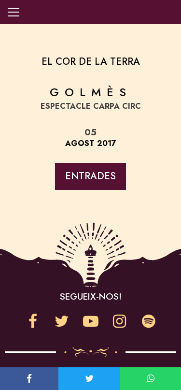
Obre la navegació (13, 12)
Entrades (90, 176)
